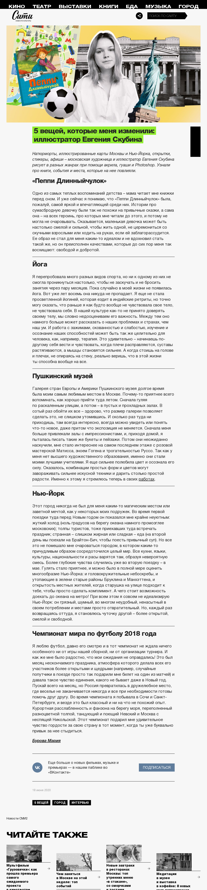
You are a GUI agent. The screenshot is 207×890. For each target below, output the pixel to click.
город (59, 802)
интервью (80, 802)
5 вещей (41, 802)
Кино (16, 6)
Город (188, 6)
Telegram (195, 132)
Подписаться (157, 767)
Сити (22, 15)
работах (146, 479)
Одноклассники (195, 152)
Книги (108, 6)
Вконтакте (195, 142)
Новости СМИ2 (16, 818)
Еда (132, 6)
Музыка (158, 6)
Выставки (75, 6)
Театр (42, 6)
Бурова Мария (46, 740)
